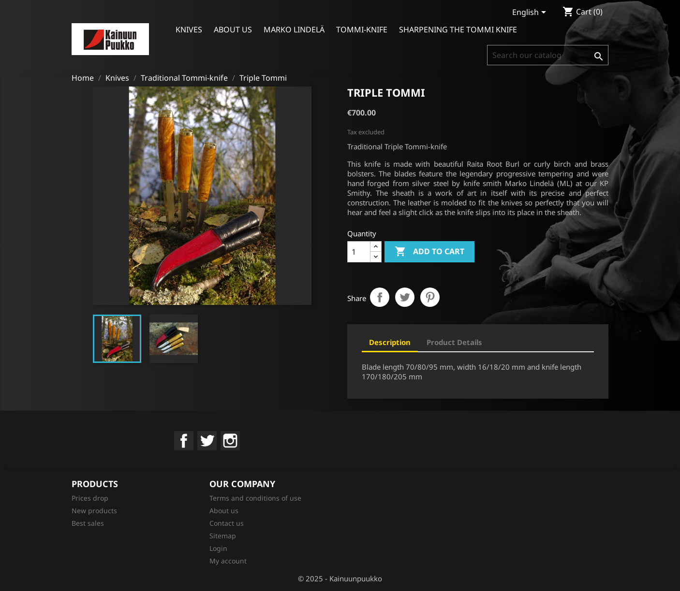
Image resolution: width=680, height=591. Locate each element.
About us (233, 29)
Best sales (88, 523)
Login (218, 548)
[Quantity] (358, 251)
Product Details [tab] (454, 342)
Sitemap (222, 535)
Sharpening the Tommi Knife (458, 29)
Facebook (183, 440)
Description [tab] (390, 342)
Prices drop (90, 498)
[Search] (547, 55)
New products (94, 510)
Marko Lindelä (294, 29)
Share (379, 297)
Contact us (226, 523)
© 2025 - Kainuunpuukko (340, 578)
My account (228, 560)
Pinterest (430, 297)
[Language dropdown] (530, 13)
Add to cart (429, 251)
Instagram (230, 440)
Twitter (207, 440)
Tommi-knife (361, 29)
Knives (189, 29)
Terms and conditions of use (255, 498)
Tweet (404, 297)
